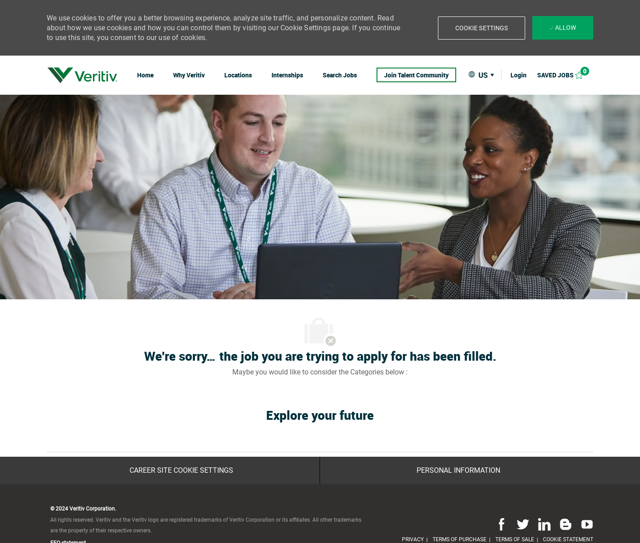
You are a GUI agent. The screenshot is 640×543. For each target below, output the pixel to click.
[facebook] (501, 524)
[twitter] (523, 524)
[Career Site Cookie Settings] (181, 470)
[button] (482, 28)
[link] (82, 75)
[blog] (565, 524)
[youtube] (585, 524)
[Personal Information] (458, 470)
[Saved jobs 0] (565, 74)
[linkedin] (544, 524)
